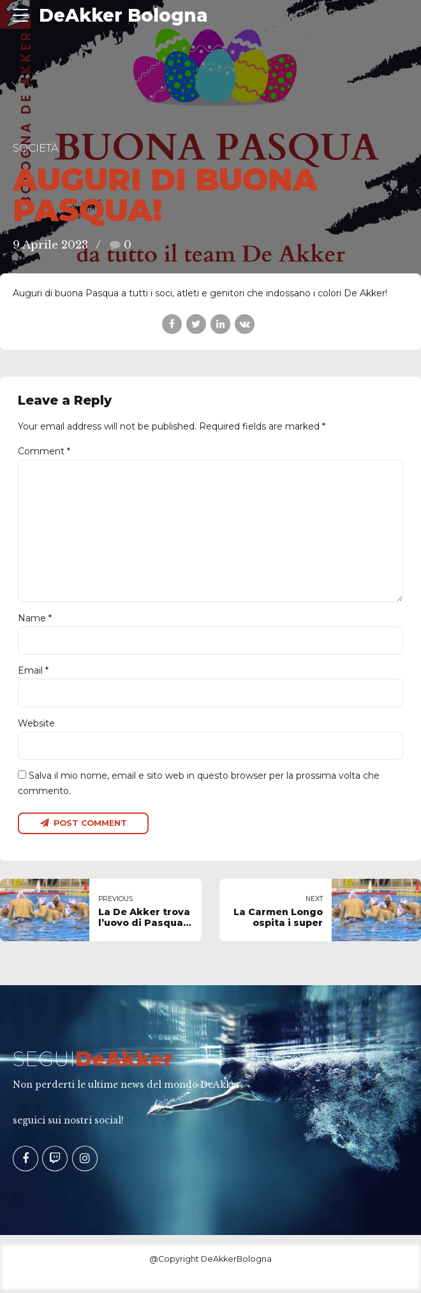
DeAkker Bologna (123, 15)
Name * (35, 619)
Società (36, 147)
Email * (33, 672)
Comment (44, 451)
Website (36, 725)
